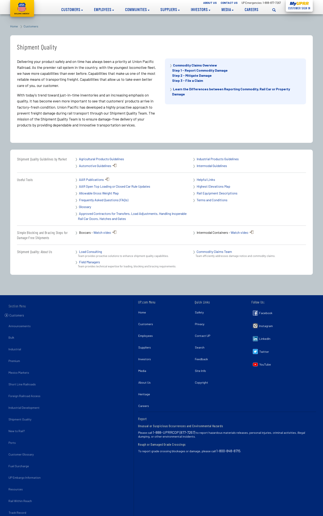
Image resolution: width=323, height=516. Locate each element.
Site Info (201, 357)
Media (227, 9)
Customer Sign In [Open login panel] (298, 7)
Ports (13, 422)
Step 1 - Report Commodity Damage (200, 70)
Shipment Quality (21, 403)
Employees (104, 9)
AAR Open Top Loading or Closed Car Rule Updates (114, 186)
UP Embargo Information (26, 450)
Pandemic (16, 505)
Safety (200, 311)
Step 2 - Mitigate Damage (192, 75)
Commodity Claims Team (214, 251)
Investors (200, 9)
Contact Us (229, 2)
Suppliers (170, 9)
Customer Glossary (22, 431)
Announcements (21, 329)
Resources (17, 459)
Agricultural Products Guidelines (101, 159)
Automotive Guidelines (95, 166)
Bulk (13, 338)
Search (201, 339)
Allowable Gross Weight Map (99, 193)
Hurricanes (17, 487)
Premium (15, 357)
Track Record (18, 477)
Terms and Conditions (212, 200)
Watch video (102, 232)
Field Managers (89, 262)
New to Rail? (18, 413)
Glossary (85, 207)
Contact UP (203, 330)
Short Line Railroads (23, 375)
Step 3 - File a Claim (187, 80)
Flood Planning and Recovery (29, 496)
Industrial (16, 348)
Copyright (202, 367)
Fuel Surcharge (20, 440)
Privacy (201, 320)
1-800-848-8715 (228, 429)
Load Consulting (90, 251)
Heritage (145, 376)
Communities (137, 9)
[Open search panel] (274, 10)
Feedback (202, 348)
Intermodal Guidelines (212, 166)
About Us (210, 2)
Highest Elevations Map (213, 186)
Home (14, 26)
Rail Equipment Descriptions (217, 193)
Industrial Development (25, 394)
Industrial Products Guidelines (218, 159)
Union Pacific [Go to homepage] (22, 8)
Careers (252, 9)
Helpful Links (206, 179)
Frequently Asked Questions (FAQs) (103, 200)
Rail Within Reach (21, 468)
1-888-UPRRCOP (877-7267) (174, 410)
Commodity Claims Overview (195, 65)
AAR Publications (91, 179)
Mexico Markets (20, 366)
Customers (72, 9)
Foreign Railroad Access (26, 385)
